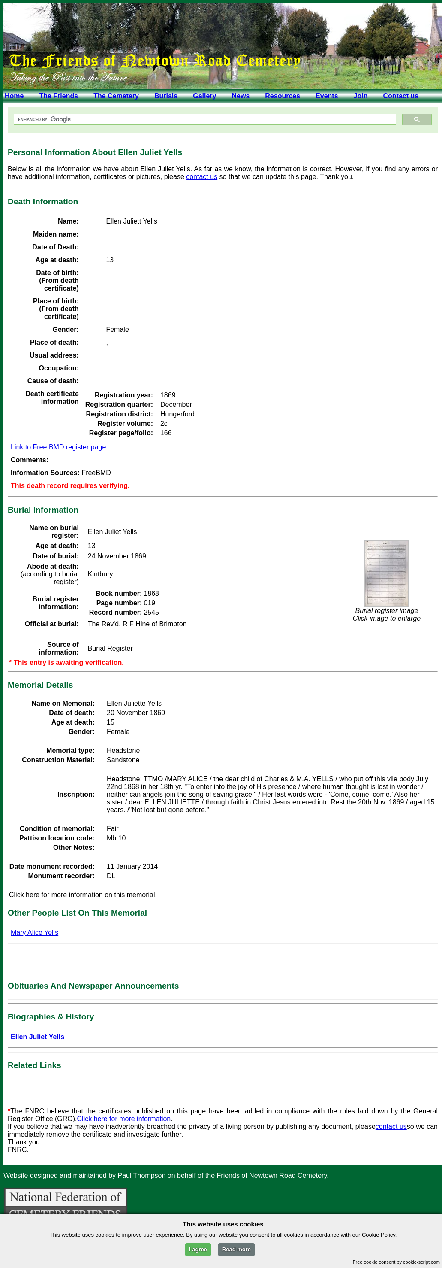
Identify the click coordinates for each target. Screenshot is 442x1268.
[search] (204, 119)
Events (327, 96)
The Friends (58, 96)
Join (361, 96)
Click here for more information (124, 1118)
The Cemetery (116, 96)
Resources (282, 96)
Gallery (204, 96)
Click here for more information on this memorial (82, 894)
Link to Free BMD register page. (59, 447)
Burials (165, 96)
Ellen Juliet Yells (37, 1036)
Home (14, 96)
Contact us (400, 96)
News (241, 96)
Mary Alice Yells (34, 932)
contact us (201, 176)
